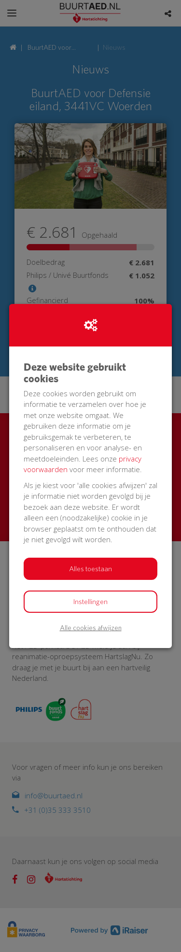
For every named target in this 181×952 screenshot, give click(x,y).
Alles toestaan (90, 568)
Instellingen (90, 601)
